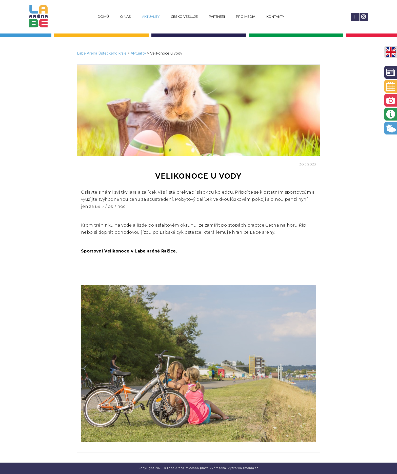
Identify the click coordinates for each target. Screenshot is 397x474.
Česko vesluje (184, 16)
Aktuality (151, 16)
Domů (103, 16)
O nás (125, 16)
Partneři (217, 16)
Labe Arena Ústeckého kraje (102, 53)
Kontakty (275, 16)
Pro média (245, 16)
